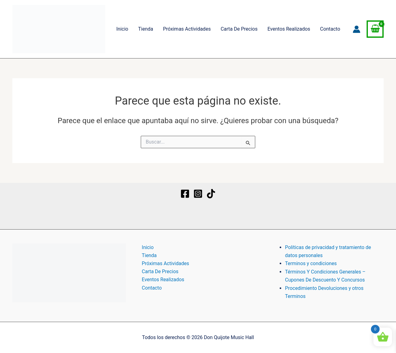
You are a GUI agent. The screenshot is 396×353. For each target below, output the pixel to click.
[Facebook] (185, 193)
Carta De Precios (239, 29)
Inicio (122, 29)
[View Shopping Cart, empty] (375, 29)
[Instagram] (198, 193)
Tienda (145, 29)
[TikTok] (211, 193)
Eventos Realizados (288, 29)
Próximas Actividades (187, 29)
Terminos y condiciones (311, 263)
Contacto (330, 29)
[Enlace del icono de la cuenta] (356, 29)
